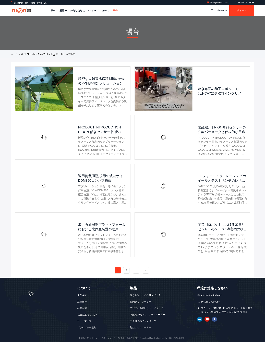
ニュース (104, 10)
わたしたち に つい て (83, 10)
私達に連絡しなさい (88, 314)
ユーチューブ (207, 319)
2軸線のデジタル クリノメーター (147, 314)
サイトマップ (84, 321)
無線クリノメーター (140, 327)
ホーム (14, 54)
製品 (62, 10)
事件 (115, 10)
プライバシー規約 (86, 327)
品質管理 (82, 308)
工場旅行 (82, 301)
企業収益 (82, 295)
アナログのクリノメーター (144, 321)
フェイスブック (214, 319)
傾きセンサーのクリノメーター (146, 295)
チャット (241, 10)
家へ (53, 10)
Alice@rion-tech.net (217, 2)
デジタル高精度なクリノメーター (147, 308)
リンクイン (199, 319)
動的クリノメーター (140, 301)
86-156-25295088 (244, 2)
